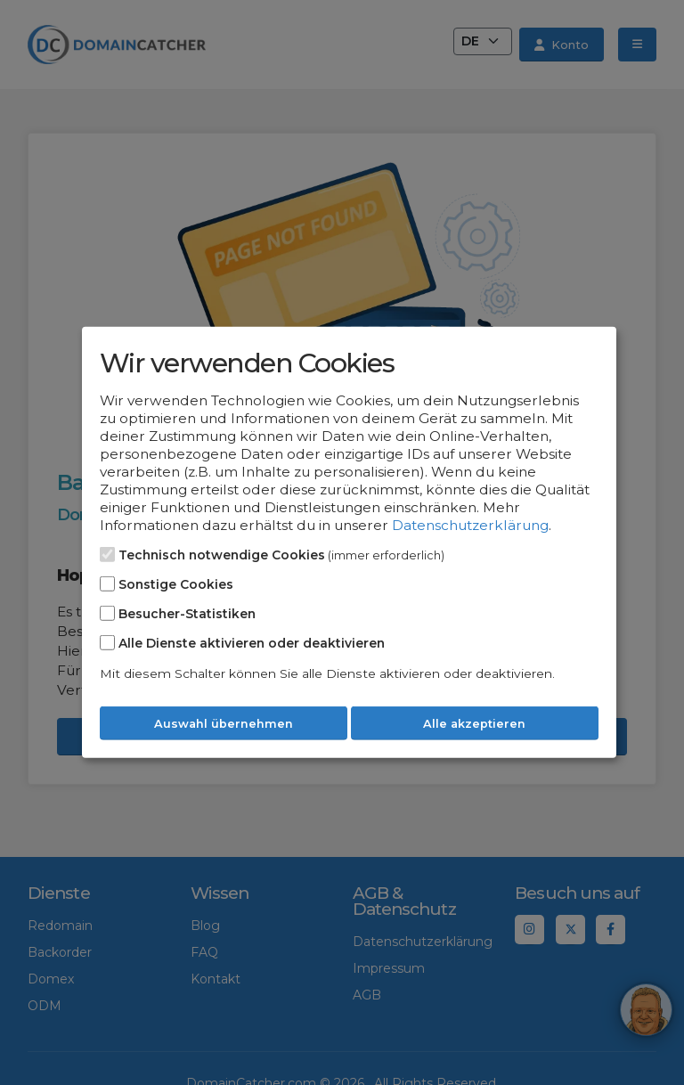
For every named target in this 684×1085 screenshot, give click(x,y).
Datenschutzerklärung (470, 525)
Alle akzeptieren (474, 723)
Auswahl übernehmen (223, 723)
